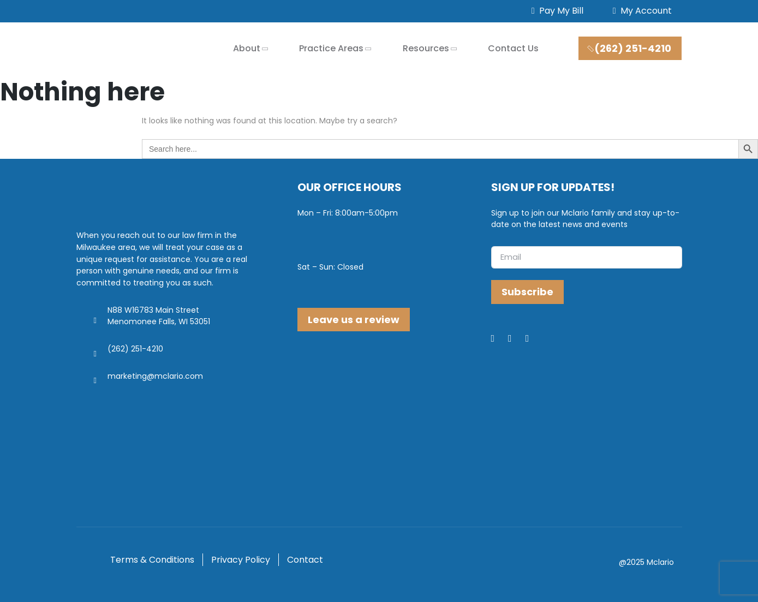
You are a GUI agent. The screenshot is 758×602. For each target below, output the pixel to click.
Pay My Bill (555, 10)
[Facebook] (500, 338)
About (246, 48)
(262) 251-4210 (629, 48)
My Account (640, 10)
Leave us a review (353, 319)
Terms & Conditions (152, 559)
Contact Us (513, 48)
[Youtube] (534, 338)
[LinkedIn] (517, 338)
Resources (426, 48)
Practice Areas (331, 48)
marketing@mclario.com (155, 376)
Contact (305, 559)
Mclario (660, 562)
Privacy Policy (240, 559)
